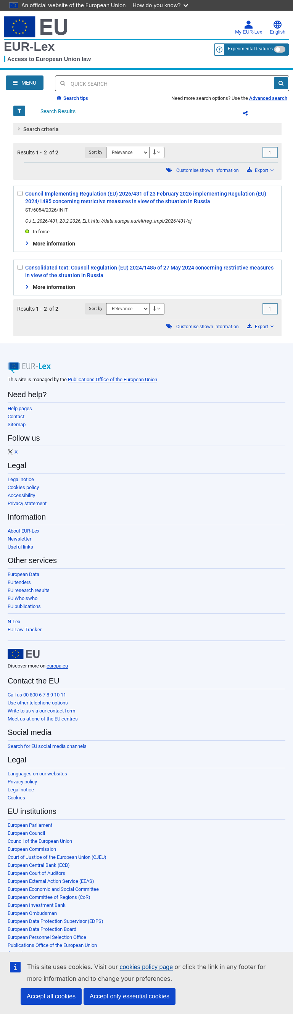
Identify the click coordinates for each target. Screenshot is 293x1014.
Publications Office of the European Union (112, 379)
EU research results (29, 590)
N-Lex (14, 621)
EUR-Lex (29, 46)
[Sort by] (127, 152)
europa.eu (57, 666)
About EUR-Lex (23, 531)
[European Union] (24, 654)
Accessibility (21, 495)
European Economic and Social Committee (53, 889)
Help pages (20, 408)
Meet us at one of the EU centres (43, 719)
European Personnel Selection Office (47, 937)
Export (260, 170)
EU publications (24, 606)
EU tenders (19, 582)
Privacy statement (27, 503)
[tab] (147, 129)
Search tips (72, 98)
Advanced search (268, 98)
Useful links (20, 547)
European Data (23, 574)
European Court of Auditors (36, 873)
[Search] (281, 83)
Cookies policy (23, 487)
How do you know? (160, 5)
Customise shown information (207, 170)
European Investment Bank (37, 905)
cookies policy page (146, 967)
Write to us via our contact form (41, 711)
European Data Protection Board (42, 929)
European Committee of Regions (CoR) (49, 897)
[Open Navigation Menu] (24, 82)
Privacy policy (22, 782)
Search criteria (37, 129)
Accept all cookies (51, 996)
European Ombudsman (32, 913)
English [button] (277, 27)
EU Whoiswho (22, 598)
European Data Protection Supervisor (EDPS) (55, 921)
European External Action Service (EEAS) (51, 881)
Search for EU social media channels (47, 746)
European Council (26, 833)
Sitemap (17, 424)
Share (250, 114)
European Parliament (30, 825)
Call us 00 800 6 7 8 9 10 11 (37, 695)
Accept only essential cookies (129, 996)
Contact (16, 416)
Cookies (16, 798)
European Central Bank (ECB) (39, 865)
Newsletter (19, 539)
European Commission (32, 849)
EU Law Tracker (25, 629)
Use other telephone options (38, 703)
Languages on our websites (37, 774)
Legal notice (21, 479)
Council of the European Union (40, 841)
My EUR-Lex (248, 27)
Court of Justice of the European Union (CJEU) (57, 857)
